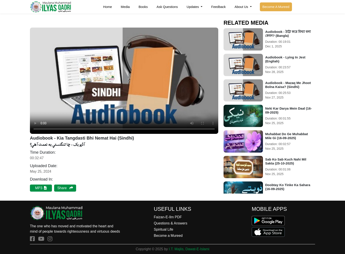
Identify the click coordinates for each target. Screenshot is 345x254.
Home (107, 7)
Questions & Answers (170, 223)
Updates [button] (193, 7)
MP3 (41, 188)
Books (143, 7)
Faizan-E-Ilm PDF (168, 217)
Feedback (218, 7)
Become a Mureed (168, 235)
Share (65, 188)
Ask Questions (167, 7)
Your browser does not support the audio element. (124, 81)
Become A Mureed (276, 7)
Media (125, 7)
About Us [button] (242, 7)
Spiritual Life (163, 229)
